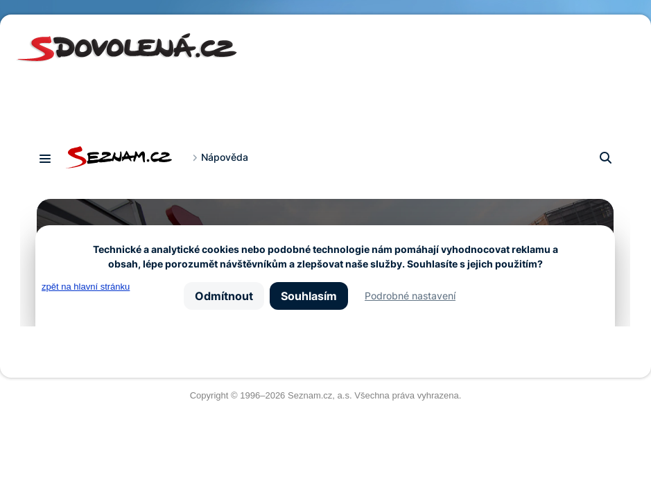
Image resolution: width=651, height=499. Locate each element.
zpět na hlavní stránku (86, 286)
